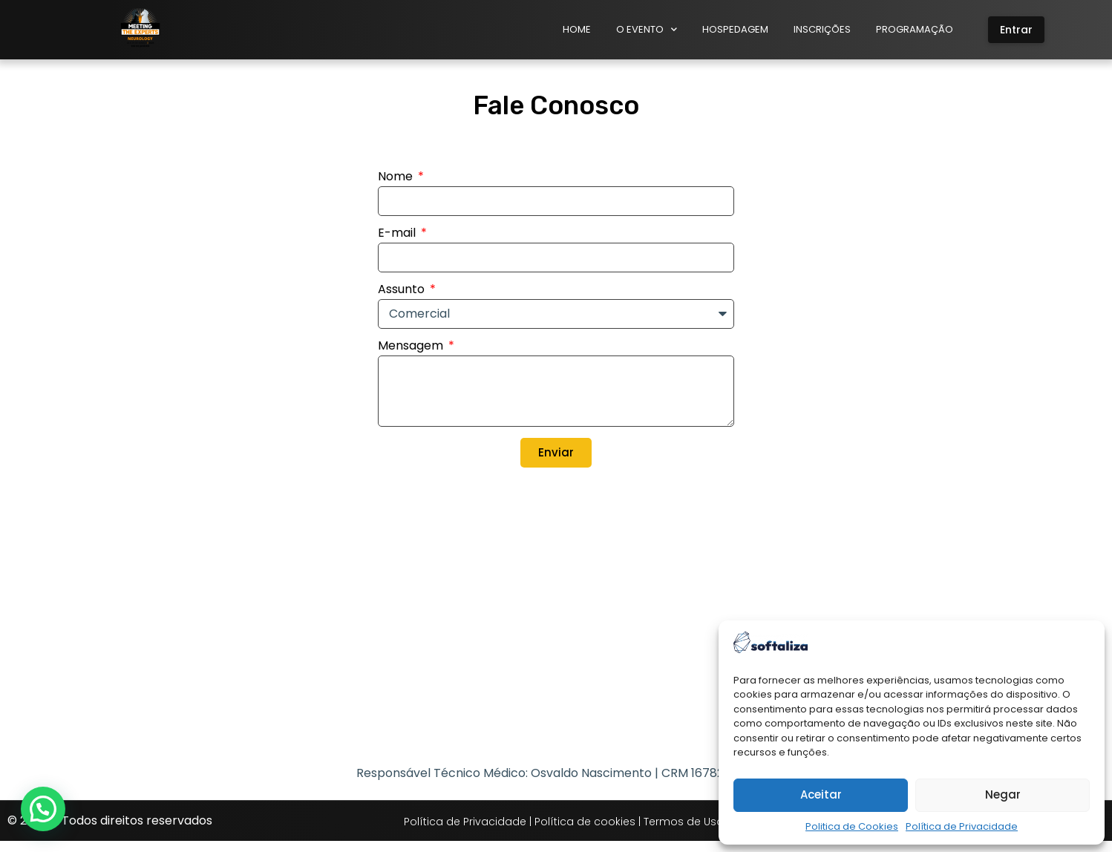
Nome (397, 189)
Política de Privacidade (962, 826)
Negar (1003, 794)
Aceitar (821, 794)
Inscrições (822, 29)
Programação (914, 29)
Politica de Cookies (851, 826)
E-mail (398, 245)
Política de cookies (584, 833)
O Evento (646, 29)
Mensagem (412, 358)
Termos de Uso (684, 833)
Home (577, 29)
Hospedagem (735, 29)
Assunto (403, 302)
